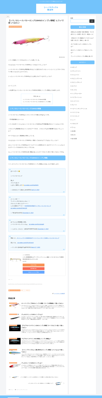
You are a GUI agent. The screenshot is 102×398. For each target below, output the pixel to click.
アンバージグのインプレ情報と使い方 (82, 56)
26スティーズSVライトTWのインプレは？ (82, 51)
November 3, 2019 (43, 229)
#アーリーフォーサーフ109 (39, 238)
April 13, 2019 (35, 190)
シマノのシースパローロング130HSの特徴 (35, 99)
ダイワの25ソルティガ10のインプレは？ (81, 45)
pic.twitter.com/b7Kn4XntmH (25, 243)
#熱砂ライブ (35, 206)
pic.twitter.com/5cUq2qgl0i (36, 224)
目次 (35, 96)
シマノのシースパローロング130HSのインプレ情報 (37, 102)
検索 (71, 18)
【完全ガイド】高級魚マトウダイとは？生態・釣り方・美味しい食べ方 (82, 39)
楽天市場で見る (43, 265)
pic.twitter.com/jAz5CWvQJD (19, 208)
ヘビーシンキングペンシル (14, 283)
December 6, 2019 (28, 213)
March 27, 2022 (35, 247)
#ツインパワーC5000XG (24, 238)
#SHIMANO (28, 206)
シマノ (24, 283)
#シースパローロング (45, 206)
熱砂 (28, 283)
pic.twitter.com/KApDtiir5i (31, 185)
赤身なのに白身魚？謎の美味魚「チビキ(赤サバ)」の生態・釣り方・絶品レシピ (82, 33)
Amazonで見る (29, 265)
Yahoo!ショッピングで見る (56, 265)
